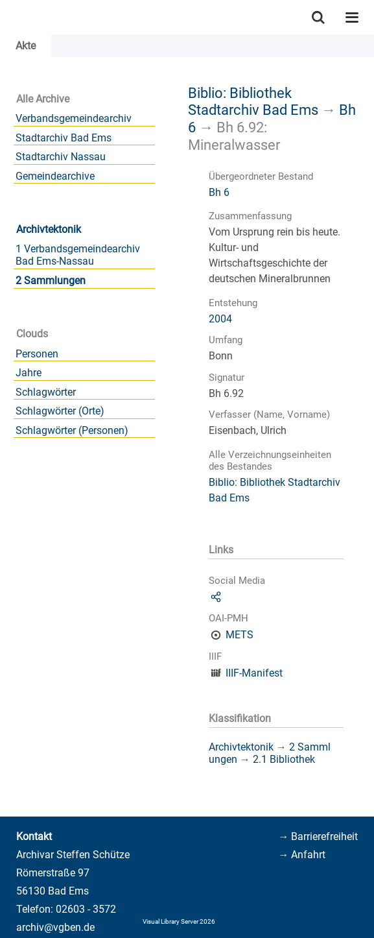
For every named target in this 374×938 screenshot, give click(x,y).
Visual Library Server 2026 (179, 921)
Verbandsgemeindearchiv (74, 118)
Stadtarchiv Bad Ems (63, 138)
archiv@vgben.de (55, 927)
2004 (220, 319)
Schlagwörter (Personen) (72, 430)
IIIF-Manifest (254, 673)
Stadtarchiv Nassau (61, 156)
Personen (37, 354)
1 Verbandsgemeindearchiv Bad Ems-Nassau (78, 255)
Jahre (28, 373)
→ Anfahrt (301, 854)
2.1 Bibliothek (284, 759)
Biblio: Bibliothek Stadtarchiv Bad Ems (253, 101)
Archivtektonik (48, 229)
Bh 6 (219, 192)
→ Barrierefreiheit (318, 836)
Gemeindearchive (55, 176)
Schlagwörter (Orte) (60, 411)
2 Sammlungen (51, 280)
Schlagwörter (46, 392)
